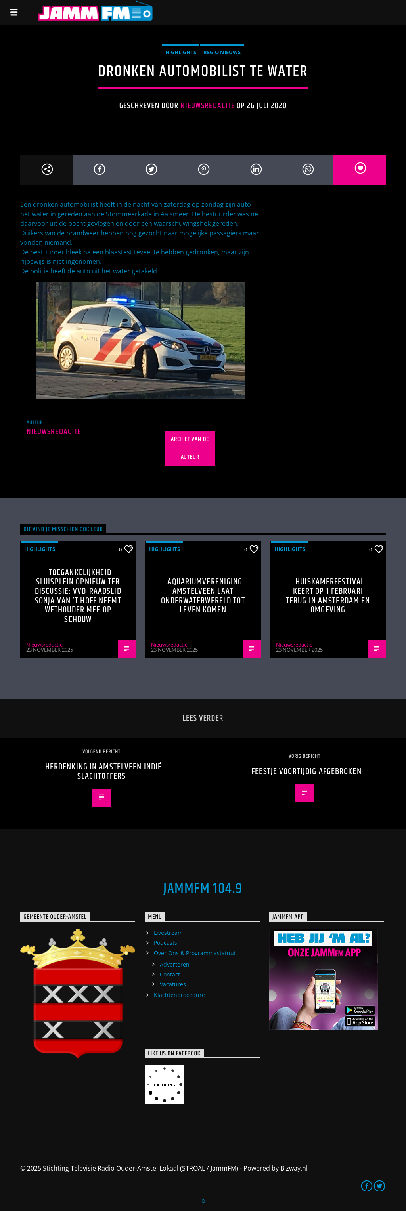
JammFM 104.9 (202, 889)
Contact (170, 974)
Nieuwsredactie (207, 105)
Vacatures (173, 984)
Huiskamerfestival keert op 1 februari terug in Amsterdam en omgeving (328, 596)
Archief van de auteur (190, 448)
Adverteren (175, 964)
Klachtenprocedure (179, 995)
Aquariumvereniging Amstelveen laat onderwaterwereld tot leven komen (203, 596)
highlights (180, 52)
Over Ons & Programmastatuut (195, 953)
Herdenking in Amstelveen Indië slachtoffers (103, 771)
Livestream (168, 932)
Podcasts (165, 942)
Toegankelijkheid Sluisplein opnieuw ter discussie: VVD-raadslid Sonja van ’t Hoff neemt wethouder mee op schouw (78, 596)
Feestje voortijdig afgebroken (306, 771)
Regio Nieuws (222, 52)
